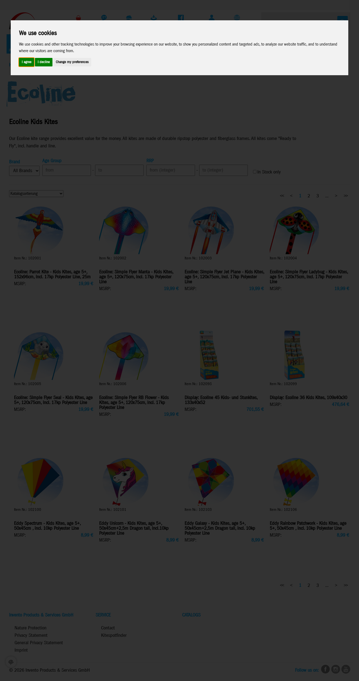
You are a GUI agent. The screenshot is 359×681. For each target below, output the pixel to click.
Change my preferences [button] (72, 62)
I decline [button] (44, 62)
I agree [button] (26, 62)
